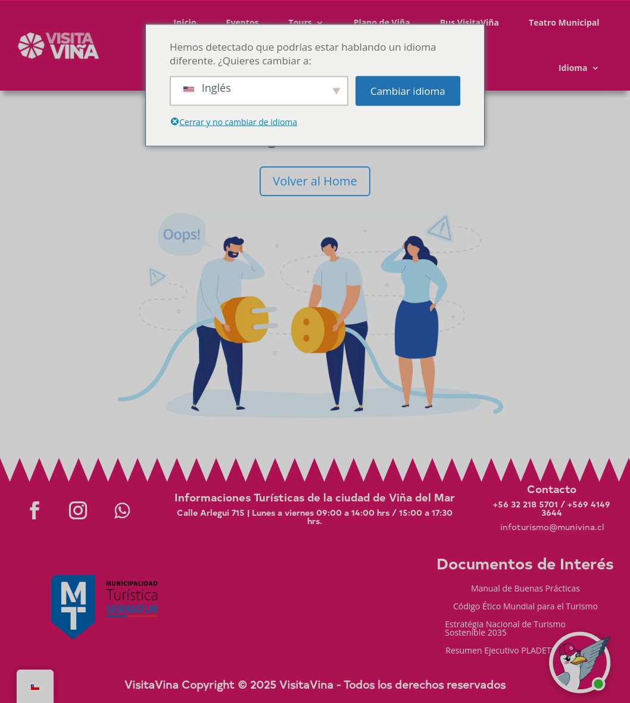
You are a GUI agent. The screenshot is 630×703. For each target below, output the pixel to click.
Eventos (242, 22)
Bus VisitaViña (469, 22)
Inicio (184, 22)
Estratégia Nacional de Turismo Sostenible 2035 (505, 629)
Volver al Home (315, 181)
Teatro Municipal (564, 22)
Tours (300, 22)
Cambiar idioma (407, 91)
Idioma (573, 67)
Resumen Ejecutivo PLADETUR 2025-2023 (525, 651)
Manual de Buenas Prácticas (525, 589)
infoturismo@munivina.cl (552, 526)
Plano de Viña (382, 22)
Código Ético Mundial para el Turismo (525, 607)
